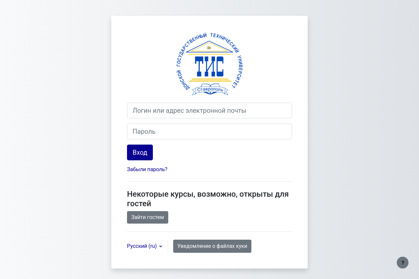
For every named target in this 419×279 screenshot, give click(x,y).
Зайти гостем (147, 217)
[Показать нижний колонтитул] (403, 263)
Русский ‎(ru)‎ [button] (142, 246)
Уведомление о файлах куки (212, 246)
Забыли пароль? (147, 169)
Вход (140, 152)
